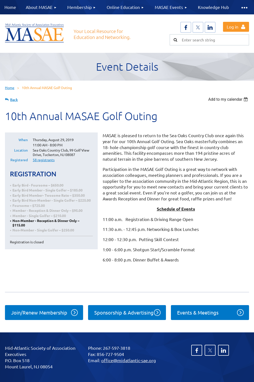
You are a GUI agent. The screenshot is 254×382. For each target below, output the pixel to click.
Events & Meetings (198, 312)
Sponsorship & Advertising (124, 312)
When (23, 139)
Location (21, 150)
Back (14, 99)
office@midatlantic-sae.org (128, 360)
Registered (19, 160)
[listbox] (228, 99)
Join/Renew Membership (39, 312)
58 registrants (44, 160)
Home (9, 87)
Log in (232, 26)
